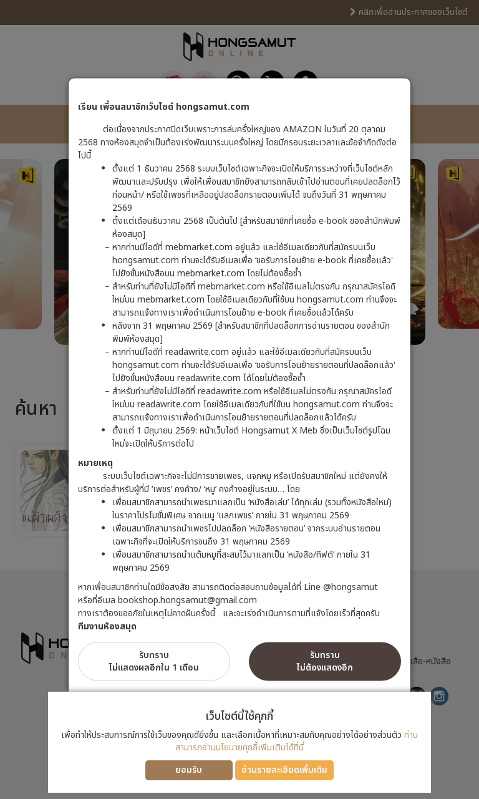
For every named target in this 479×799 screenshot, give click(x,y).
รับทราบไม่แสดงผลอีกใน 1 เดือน (154, 661)
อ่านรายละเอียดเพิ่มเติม (284, 770)
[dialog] (239, 399)
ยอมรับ (188, 770)
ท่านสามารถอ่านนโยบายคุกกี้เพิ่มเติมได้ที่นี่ (296, 741)
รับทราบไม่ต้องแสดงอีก (325, 661)
